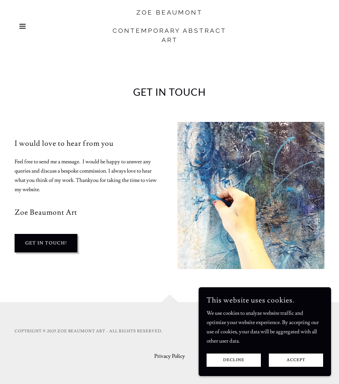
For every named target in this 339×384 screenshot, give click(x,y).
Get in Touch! (46, 243)
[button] (22, 26)
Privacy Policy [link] (169, 356)
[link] (169, 40)
